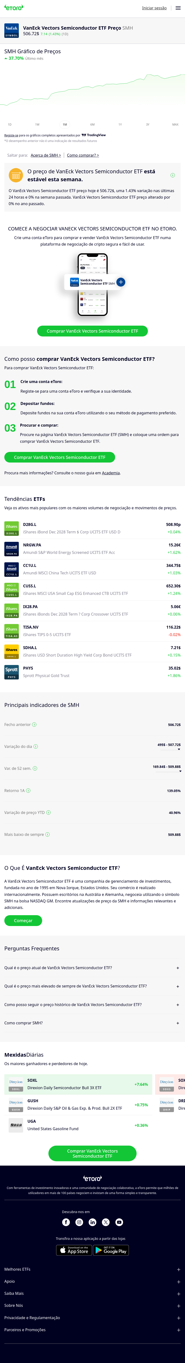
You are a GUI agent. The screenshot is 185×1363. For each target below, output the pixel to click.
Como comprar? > (83, 155)
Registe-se (11, 135)
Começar (23, 921)
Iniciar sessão (154, 8)
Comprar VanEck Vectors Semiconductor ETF (92, 331)
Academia (111, 473)
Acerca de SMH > (46, 155)
